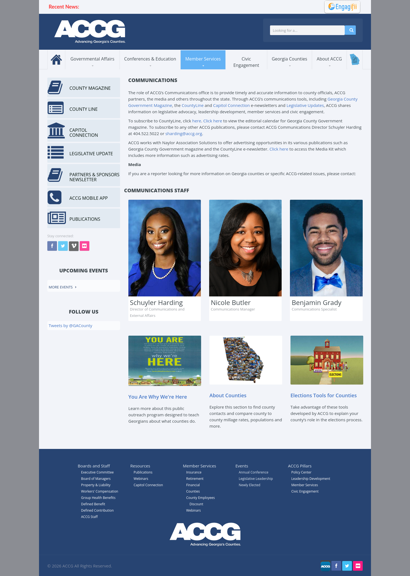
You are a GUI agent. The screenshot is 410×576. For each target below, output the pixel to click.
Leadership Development (310, 478)
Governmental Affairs (92, 59)
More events (61, 287)
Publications (143, 472)
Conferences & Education (150, 59)
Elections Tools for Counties (323, 395)
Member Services (203, 59)
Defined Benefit (93, 504)
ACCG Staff (89, 516)
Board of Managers (96, 478)
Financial (193, 485)
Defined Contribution (97, 510)
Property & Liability (95, 485)
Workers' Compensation (99, 491)
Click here (212, 120)
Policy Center (301, 472)
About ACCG (329, 59)
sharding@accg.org (183, 133)
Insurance (193, 472)
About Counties (227, 395)
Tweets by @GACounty (70, 325)
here (196, 120)
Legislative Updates (305, 105)
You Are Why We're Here (157, 396)
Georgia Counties (289, 59)
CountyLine (193, 105)
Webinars (193, 510)
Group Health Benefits (98, 497)
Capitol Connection (231, 105)
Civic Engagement (246, 62)
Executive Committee (97, 472)
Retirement (195, 478)
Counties (193, 491)
